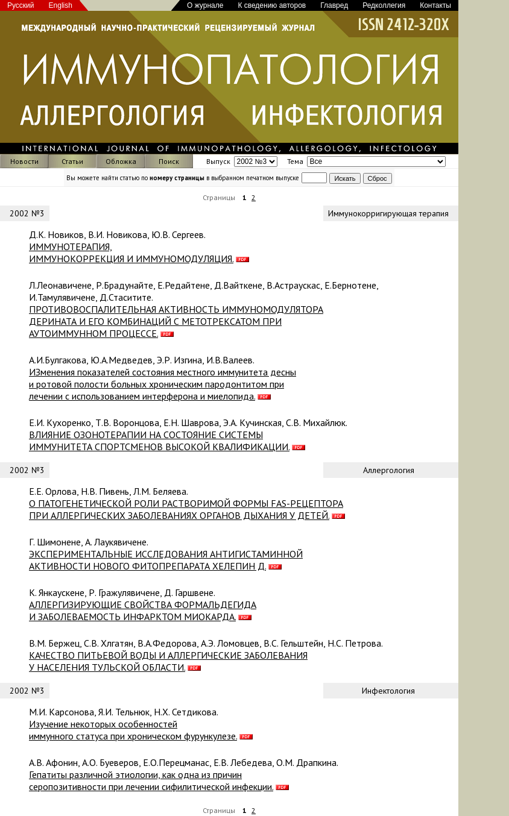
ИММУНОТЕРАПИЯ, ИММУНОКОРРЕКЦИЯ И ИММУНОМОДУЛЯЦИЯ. (131, 252)
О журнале (205, 5)
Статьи (72, 161)
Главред (334, 5)
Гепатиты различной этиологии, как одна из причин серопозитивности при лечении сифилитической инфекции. (151, 780)
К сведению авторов (272, 5)
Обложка (121, 161)
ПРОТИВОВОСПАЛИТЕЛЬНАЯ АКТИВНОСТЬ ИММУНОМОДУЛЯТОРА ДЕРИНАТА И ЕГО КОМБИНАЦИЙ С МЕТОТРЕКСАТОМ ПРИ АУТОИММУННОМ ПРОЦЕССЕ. (176, 321)
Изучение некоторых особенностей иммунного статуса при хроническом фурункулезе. (133, 730)
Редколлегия (383, 5)
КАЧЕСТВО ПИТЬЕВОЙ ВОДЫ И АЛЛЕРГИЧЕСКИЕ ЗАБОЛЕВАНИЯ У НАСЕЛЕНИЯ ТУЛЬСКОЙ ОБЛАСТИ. (168, 661)
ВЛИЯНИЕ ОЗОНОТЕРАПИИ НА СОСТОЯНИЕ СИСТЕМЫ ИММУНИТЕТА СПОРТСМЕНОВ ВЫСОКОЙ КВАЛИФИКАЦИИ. (159, 440)
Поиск (169, 161)
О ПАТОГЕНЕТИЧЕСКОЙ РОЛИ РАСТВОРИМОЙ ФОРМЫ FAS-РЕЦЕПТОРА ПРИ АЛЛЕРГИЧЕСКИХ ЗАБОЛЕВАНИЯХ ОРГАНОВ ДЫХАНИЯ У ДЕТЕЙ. (186, 509)
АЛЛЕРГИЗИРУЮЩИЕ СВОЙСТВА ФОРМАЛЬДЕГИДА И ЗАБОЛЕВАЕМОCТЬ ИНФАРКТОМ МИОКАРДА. (142, 610)
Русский (20, 5)
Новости (24, 161)
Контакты (435, 5)
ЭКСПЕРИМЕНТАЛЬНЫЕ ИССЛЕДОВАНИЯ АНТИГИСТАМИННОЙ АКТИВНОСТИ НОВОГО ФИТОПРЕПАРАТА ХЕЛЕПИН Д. (166, 560)
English (60, 5)
